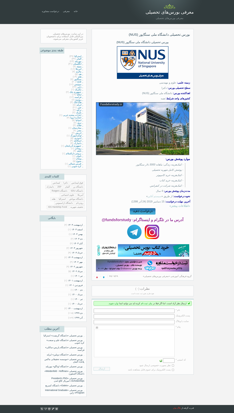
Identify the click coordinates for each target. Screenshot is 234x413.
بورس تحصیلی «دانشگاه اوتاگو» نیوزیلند (64, 366)
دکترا (65, 182)
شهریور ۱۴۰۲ (76, 266)
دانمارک (50, 186)
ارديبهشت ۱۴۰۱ (75, 280)
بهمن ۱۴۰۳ (77, 234)
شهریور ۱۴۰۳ (76, 248)
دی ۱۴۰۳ (78, 238)
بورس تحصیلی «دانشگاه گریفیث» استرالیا (63, 335)
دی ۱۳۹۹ (78, 313)
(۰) (137, 289)
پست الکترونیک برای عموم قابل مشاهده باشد (149, 369)
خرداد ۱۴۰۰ (77, 303)
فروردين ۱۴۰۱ (76, 285)
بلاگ (179, 408)
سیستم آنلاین (154, 196)
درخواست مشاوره (50, 11)
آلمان (67, 186)
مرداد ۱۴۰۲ (77, 271)
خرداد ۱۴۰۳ (77, 252)
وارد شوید (113, 303)
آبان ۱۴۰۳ (78, 243)
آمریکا (80, 195)
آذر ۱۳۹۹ (78, 317)
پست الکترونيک (183, 315)
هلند (53, 199)
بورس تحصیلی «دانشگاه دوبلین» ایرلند (65, 354)
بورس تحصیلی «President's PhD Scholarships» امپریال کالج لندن (67, 379)
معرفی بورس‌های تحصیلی (170, 12)
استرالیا (62, 199)
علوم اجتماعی (67, 195)
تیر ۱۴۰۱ (79, 276)
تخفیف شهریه (76, 207)
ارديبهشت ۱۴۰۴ (75, 225)
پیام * (178, 326)
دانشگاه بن (78, 186)
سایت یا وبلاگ (182, 321)
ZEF (59, 186)
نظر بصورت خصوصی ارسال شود (155, 365)
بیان (150, 303)
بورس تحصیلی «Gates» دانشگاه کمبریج (64, 385)
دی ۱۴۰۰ (78, 290)
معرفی (66, 11)
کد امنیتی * (181, 359)
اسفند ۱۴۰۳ (77, 229)
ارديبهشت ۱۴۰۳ (75, 257)
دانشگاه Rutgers (59, 190)
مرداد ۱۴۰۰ (77, 294)
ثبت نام (144, 303)
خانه (76, 11)
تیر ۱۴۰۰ (79, 299)
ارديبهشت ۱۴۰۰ (75, 308)
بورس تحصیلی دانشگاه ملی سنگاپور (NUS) (159, 34)
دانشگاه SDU (77, 190)
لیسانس (56, 182)
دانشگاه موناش (76, 199)
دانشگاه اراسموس (64, 203)
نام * (178, 310)
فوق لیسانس (77, 182)
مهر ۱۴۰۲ (78, 262)
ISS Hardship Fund (57, 207)
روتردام (79, 203)
